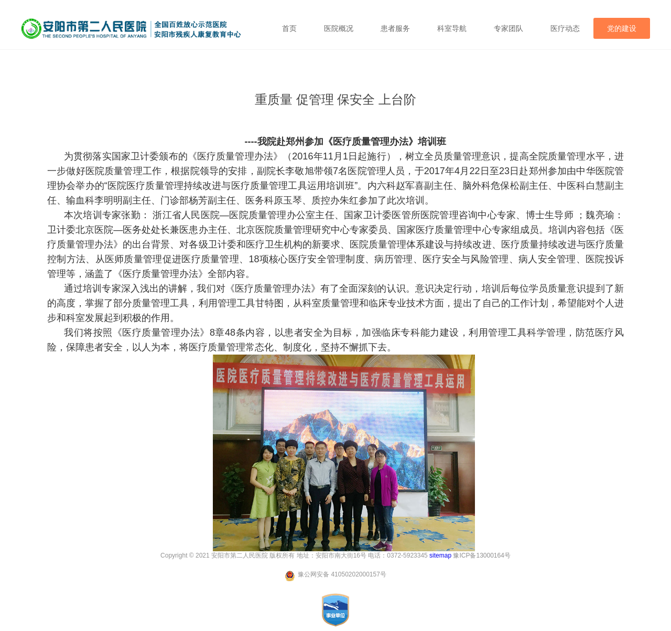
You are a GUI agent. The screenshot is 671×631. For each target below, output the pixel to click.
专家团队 (508, 28)
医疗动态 (565, 28)
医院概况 (338, 28)
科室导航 (452, 28)
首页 (289, 28)
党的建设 (621, 28)
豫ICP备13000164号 (481, 555)
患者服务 (395, 28)
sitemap (440, 555)
